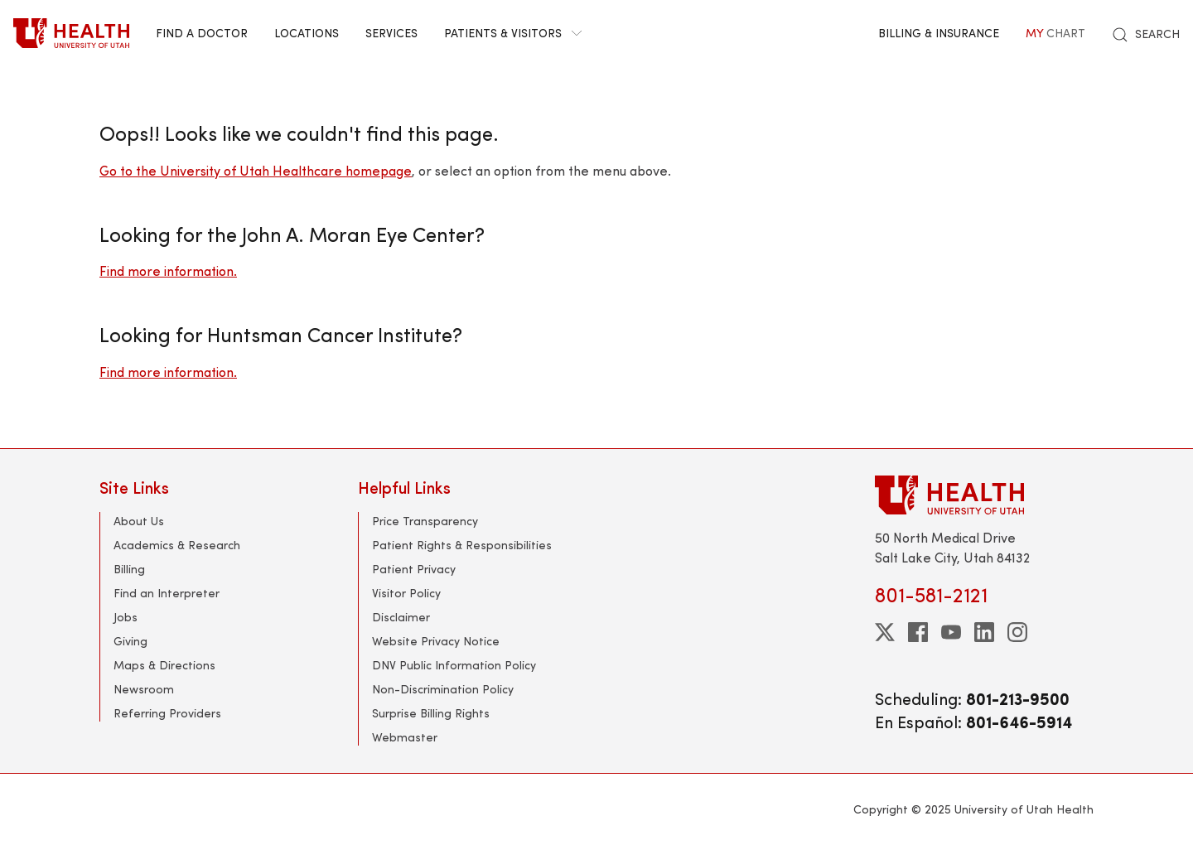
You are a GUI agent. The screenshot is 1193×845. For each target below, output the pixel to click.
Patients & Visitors (513, 33)
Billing (129, 569)
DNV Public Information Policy (454, 665)
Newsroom (144, 689)
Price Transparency (425, 521)
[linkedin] (984, 632)
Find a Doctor (202, 33)
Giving (130, 641)
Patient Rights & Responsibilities (462, 545)
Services (391, 33)
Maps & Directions (164, 665)
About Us (139, 521)
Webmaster (404, 737)
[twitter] (885, 632)
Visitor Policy (406, 593)
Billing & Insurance (938, 33)
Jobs (126, 617)
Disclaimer (401, 617)
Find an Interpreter (167, 593)
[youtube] (951, 632)
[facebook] (918, 632)
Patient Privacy (414, 569)
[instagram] (1017, 632)
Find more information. (168, 270)
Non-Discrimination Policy (443, 689)
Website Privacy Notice (436, 641)
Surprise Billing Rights (431, 713)
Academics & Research (177, 545)
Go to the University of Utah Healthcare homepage (255, 170)
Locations (306, 33)
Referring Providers (167, 713)
